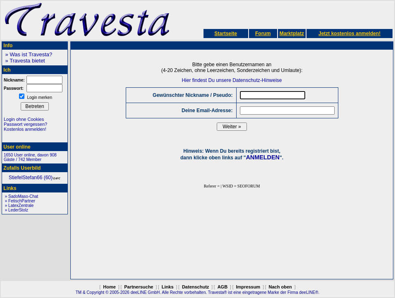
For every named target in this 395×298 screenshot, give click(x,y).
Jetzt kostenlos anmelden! (349, 33)
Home (109, 286)
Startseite (225, 33)
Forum (263, 33)
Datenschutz (195, 286)
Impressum (248, 286)
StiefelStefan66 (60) (35, 177)
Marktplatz (292, 33)
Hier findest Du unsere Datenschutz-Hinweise (232, 80)
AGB (222, 286)
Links (168, 286)
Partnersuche (138, 286)
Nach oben (280, 286)
